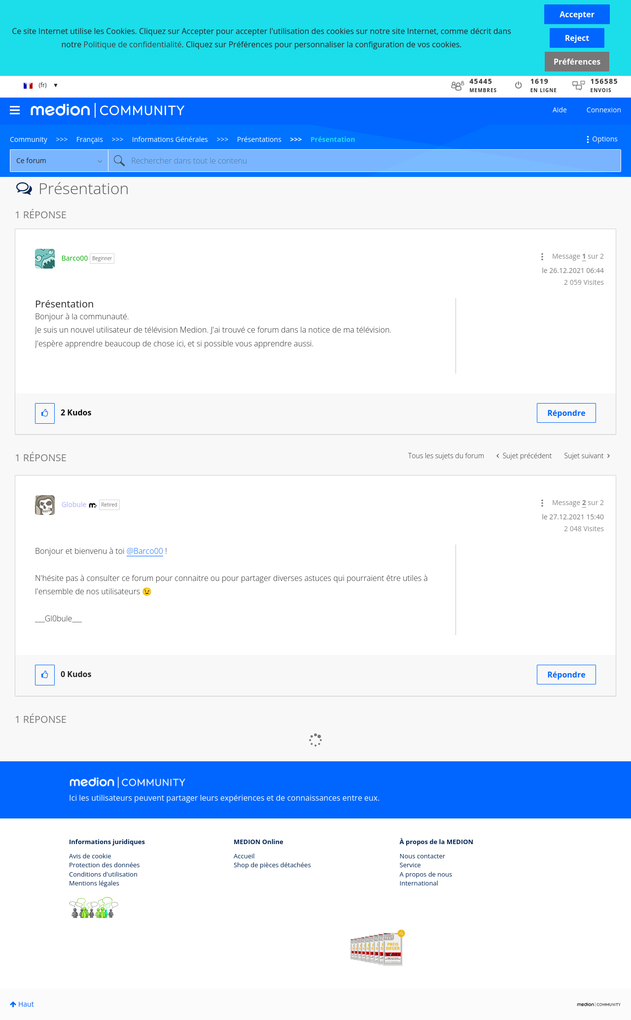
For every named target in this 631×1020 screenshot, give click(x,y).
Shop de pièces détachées (272, 864)
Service (410, 864)
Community (28, 139)
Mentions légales (94, 883)
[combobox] (364, 160)
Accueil (244, 855)
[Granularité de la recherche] (59, 160)
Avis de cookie (90, 855)
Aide (560, 109)
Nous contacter (423, 855)
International (419, 883)
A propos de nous (426, 874)
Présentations (259, 139)
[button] (577, 14)
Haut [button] (26, 1004)
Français (89, 139)
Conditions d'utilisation (103, 874)
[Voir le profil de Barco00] (75, 258)
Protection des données (104, 864)
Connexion (604, 109)
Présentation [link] (333, 139)
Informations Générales (170, 139)
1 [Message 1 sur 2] (584, 256)
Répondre (566, 413)
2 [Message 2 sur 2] (584, 502)
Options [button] (605, 138)
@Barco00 (145, 550)
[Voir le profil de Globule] (74, 504)
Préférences (577, 61)
